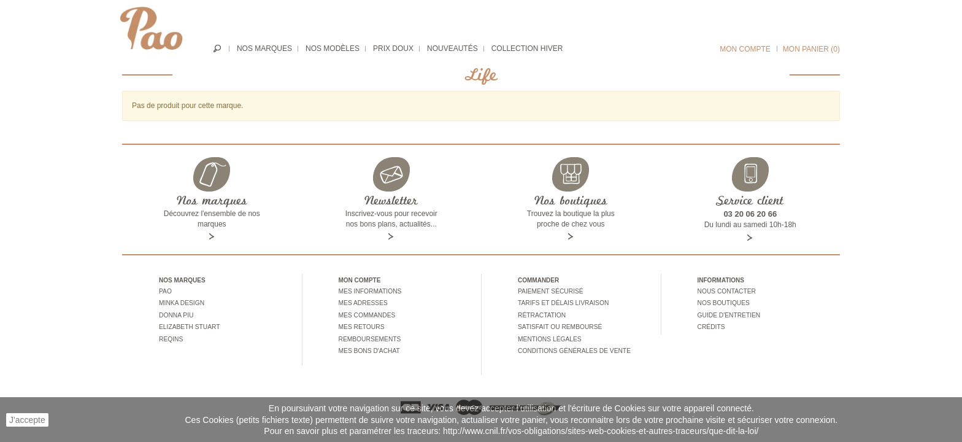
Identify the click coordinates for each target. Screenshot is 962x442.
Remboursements (369, 336)
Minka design (181, 302)
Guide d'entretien (728, 313)
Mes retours (361, 324)
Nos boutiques (723, 302)
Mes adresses (363, 302)
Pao (165, 291)
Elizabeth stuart (188, 324)
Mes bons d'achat (369, 347)
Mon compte (745, 49)
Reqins (170, 336)
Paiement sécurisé (550, 291)
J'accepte (27, 420)
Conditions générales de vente (573, 347)
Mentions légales (549, 336)
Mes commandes (366, 313)
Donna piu (176, 313)
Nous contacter (726, 291)
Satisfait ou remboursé (559, 324)
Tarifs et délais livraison (562, 302)
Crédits (711, 324)
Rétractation (541, 313)
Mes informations (369, 291)
